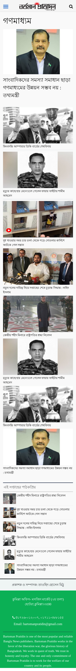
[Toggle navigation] (5, 6)
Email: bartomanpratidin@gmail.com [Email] (38, 624)
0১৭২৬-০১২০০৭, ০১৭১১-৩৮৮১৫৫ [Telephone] (38, 617)
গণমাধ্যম (17, 20)
